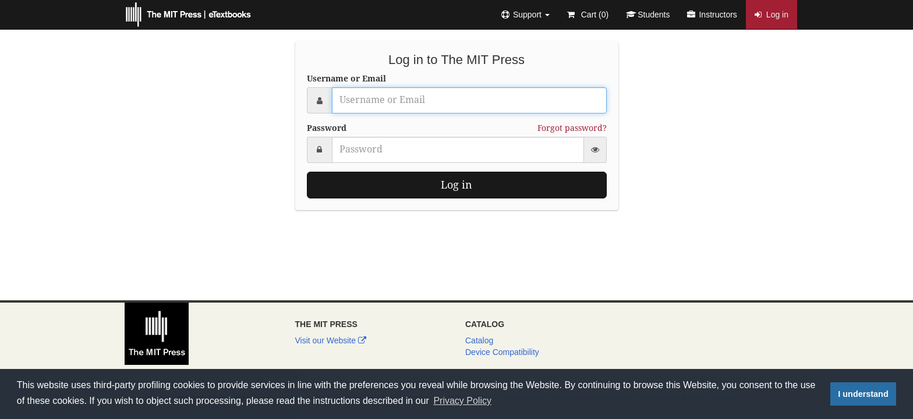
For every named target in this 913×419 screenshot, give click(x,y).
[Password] (458, 150)
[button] (525, 14)
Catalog (479, 340)
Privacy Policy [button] (462, 401)
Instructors (712, 14)
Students (648, 14)
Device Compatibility (502, 352)
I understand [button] (863, 394)
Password (326, 128)
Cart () (587, 14)
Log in (771, 14)
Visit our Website (330, 340)
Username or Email (346, 78)
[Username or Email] (469, 100)
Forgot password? (572, 128)
